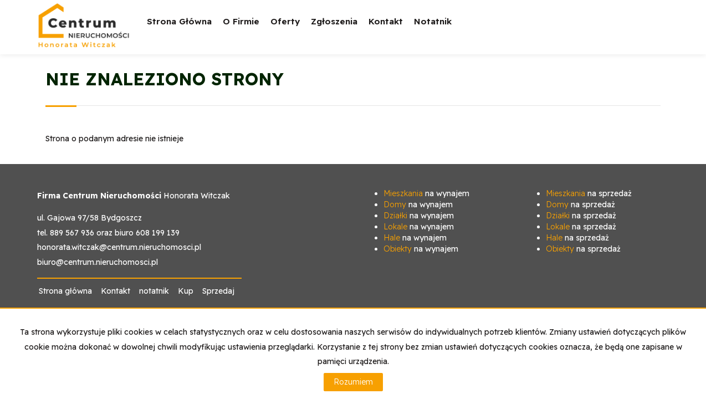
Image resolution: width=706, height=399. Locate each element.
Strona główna (179, 21)
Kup (185, 291)
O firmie (241, 21)
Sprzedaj (218, 291)
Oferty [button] (285, 29)
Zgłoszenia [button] (334, 29)
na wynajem (426, 193)
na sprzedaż (589, 193)
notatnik (433, 21)
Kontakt (386, 21)
